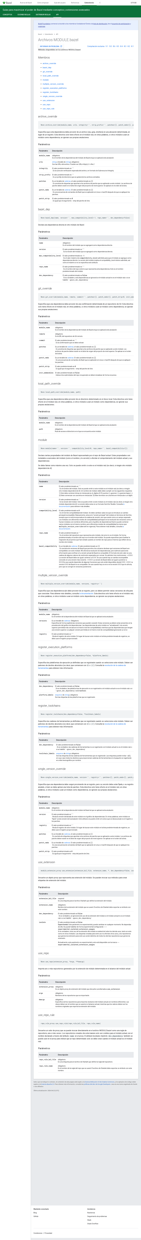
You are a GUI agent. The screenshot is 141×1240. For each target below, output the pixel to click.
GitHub (133, 3)
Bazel (40, 34)
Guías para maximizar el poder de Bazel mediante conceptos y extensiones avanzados (46, 9)
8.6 (114, 46)
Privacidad (48, 1233)
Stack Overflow (92, 1224)
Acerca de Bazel (26, 3)
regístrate (41, 26)
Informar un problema (51, 46)
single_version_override (52, 96)
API (57, 34)
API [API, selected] (57, 15)
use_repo (46, 104)
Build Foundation (44, 24)
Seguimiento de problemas (97, 1216)
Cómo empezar (43, 3)
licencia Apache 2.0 (47, 1084)
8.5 (118, 46)
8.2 (129, 46)
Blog (35, 1213)
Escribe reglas (24, 15)
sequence (58, 695)
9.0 (110, 46)
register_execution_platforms (55, 88)
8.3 (125, 46)
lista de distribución (100, 24)
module (46, 80)
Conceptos (7, 15)
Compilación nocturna (95, 46)
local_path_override (51, 76)
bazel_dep (47, 67)
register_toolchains (50, 92)
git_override (47, 72)
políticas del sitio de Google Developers (97, 1084)
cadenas (67, 181)
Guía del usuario (60, 3)
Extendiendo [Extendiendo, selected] (89, 3)
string (54, 162)
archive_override (49, 63)
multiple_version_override (53, 84)
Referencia (75, 3)
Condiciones (38, 1233)
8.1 (132, 46)
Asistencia (91, 1213)
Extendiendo (49, 34)
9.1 (107, 46)
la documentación (86, 593)
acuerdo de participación (121, 24)
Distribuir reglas (43, 15)
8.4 (121, 46)
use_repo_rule (48, 109)
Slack (89, 1220)
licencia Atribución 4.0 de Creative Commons (99, 1082)
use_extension (49, 100)
